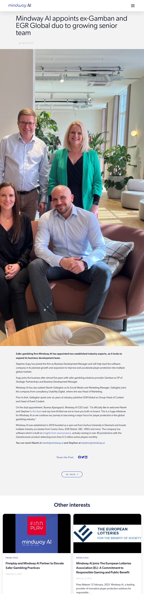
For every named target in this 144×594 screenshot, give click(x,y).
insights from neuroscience (57, 433)
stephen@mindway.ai (93, 443)
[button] (79, 457)
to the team (36, 411)
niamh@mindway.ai (52, 443)
